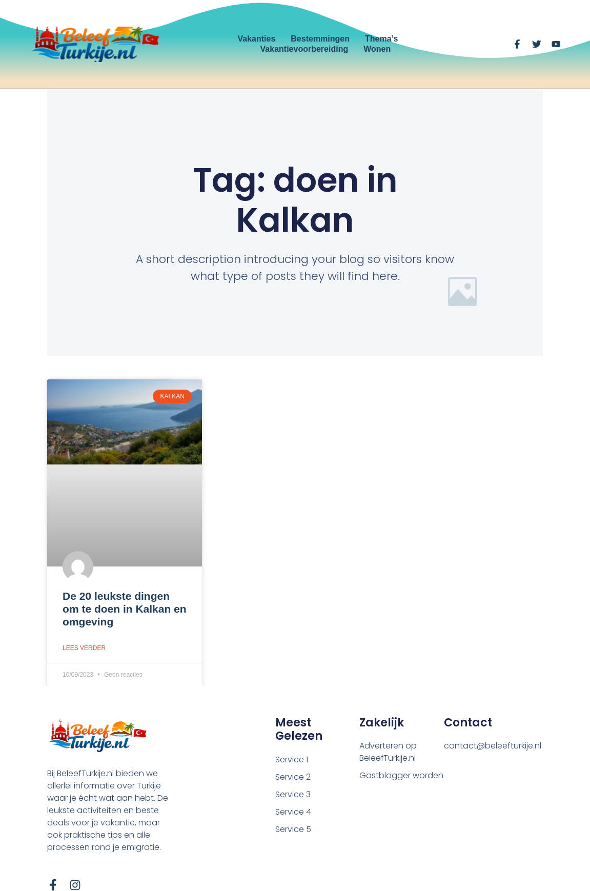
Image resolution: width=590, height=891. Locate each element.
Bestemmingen (320, 38)
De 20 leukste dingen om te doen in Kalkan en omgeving (125, 608)
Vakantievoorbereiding (304, 49)
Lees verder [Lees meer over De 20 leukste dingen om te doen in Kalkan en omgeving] (84, 648)
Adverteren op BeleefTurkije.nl (388, 752)
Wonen (377, 49)
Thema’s (381, 38)
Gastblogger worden (401, 775)
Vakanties (256, 38)
